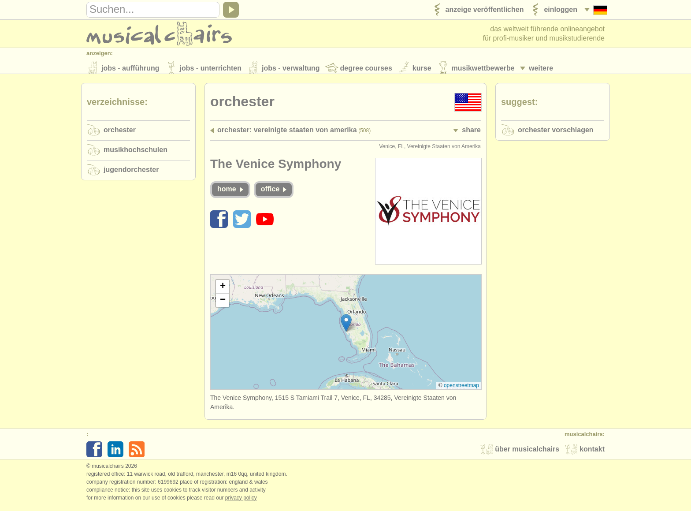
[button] (346, 327)
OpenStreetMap (461, 389)
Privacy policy (241, 502)
